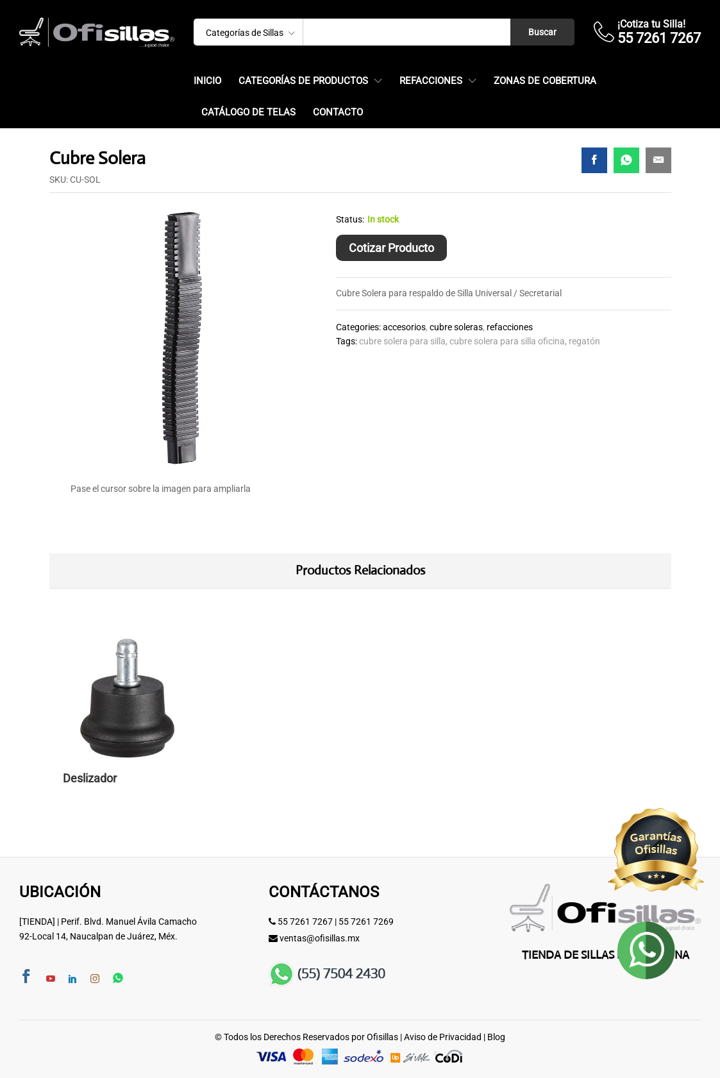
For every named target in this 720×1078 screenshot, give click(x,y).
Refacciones (510, 327)
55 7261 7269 (366, 921)
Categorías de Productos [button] (303, 81)
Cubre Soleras (456, 327)
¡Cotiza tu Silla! (651, 24)
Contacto (338, 112)
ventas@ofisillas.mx (320, 938)
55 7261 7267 (305, 921)
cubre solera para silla (402, 341)
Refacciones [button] (430, 81)
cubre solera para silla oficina (507, 341)
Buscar (542, 32)
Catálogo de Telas (248, 112)
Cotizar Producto (391, 248)
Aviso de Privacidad (442, 1037)
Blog (496, 1037)
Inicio (207, 81)
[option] (127, 721)
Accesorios (404, 327)
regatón (584, 341)
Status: (350, 219)
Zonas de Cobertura (545, 81)
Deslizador (90, 778)
